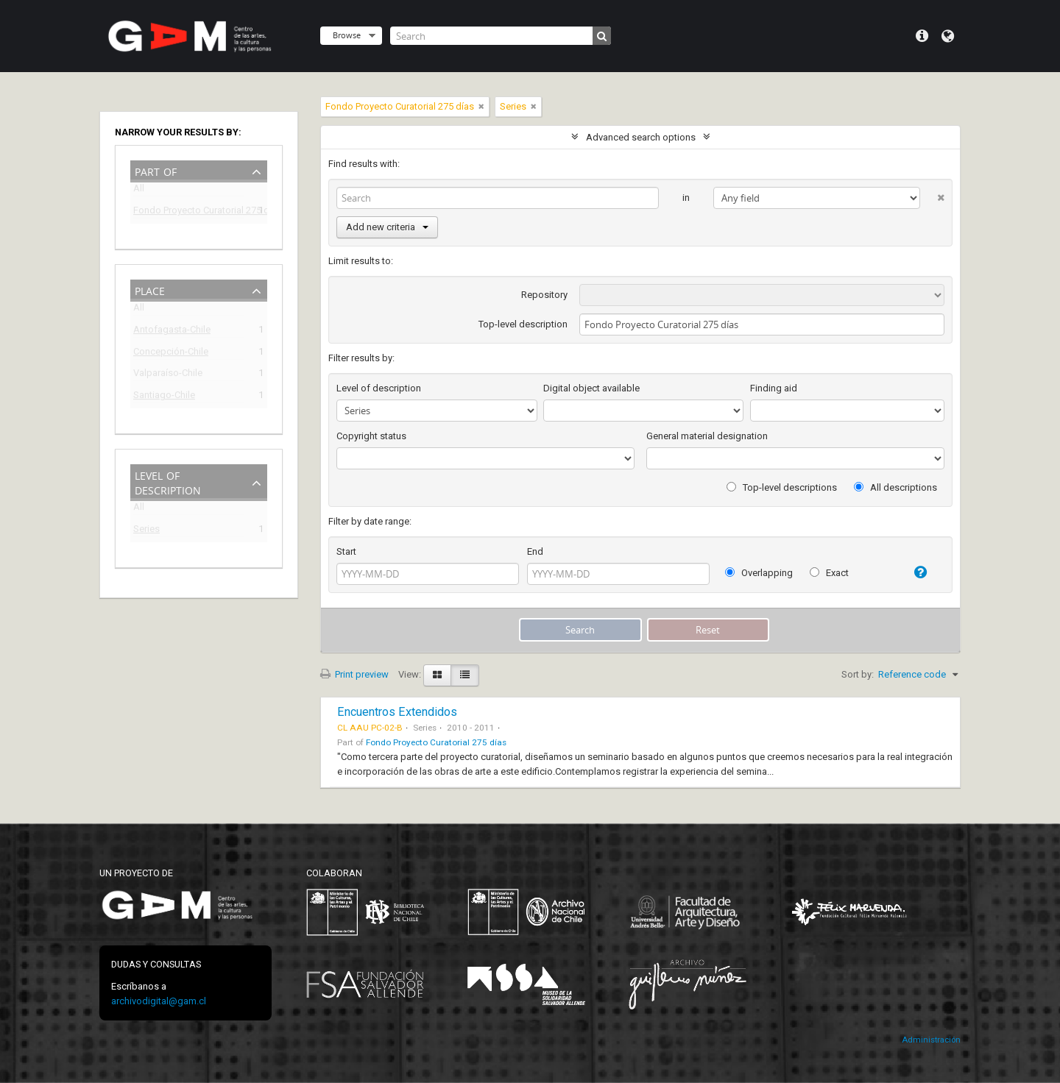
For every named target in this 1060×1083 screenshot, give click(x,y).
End (535, 551)
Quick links (922, 36)
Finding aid (773, 388)
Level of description (168, 481)
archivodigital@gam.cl (158, 1000)
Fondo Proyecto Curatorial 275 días (188, 212)
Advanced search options (641, 137)
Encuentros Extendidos (397, 712)
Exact (829, 572)
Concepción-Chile (170, 353)
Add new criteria (387, 226)
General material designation (707, 435)
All (138, 190)
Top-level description (523, 324)
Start (346, 551)
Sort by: (857, 674)
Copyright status (371, 435)
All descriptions (895, 487)
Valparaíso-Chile (167, 375)
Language (948, 36)
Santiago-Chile (164, 397)
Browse (347, 34)
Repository (544, 294)
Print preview (354, 674)
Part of (156, 170)
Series (146, 531)
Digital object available (591, 388)
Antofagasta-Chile (172, 331)
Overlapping (759, 572)
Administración (931, 1040)
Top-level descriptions (782, 487)
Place (150, 289)
